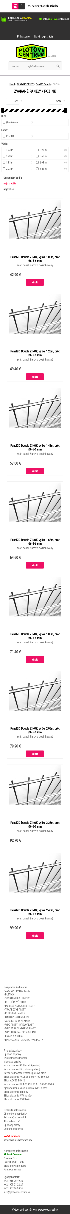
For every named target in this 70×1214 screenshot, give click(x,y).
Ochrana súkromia (13, 1128)
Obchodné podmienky (15, 1113)
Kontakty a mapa (12, 1169)
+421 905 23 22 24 (13, 1184)
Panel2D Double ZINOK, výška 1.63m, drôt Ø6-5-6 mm (35, 542)
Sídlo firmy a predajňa (15, 1165)
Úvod (12, 84)
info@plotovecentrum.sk (17, 1192)
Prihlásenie (23, 36)
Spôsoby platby (12, 1125)
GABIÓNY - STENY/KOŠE (17, 1017)
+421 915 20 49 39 (13, 1180)
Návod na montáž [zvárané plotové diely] (25, 1072)
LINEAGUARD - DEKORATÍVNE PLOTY (24, 1039)
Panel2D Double (43, 84)
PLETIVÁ (9, 994)
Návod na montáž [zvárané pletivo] (22, 1069)
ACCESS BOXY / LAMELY (17, 1020)
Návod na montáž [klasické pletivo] (22, 1065)
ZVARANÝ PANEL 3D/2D (17, 990)
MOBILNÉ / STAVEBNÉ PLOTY (20, 1005)
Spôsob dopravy (12, 1054)
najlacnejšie (10, 183)
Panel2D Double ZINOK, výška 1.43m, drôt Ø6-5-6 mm (35, 447)
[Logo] (35, 52)
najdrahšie (9, 189)
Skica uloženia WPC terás (17, 1099)
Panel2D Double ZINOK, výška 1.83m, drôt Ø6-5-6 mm (35, 636)
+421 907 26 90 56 (13, 1188)
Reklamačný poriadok (15, 1117)
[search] (58, 66)
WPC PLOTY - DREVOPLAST (19, 1024)
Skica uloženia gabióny (16, 1091)
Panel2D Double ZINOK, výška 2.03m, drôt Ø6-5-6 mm (35, 730)
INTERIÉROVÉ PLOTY (15, 1002)
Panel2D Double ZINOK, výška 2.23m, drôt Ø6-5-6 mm (35, 824)
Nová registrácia (43, 36)
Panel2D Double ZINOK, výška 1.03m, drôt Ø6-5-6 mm (35, 259)
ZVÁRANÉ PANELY (25, 84)
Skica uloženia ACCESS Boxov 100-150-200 (26, 1076)
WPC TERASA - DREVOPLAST (20, 1032)
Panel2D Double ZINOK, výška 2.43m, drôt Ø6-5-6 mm (35, 912)
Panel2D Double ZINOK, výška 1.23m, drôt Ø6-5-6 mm (35, 353)
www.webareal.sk (48, 1209)
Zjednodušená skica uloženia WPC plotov (25, 1088)
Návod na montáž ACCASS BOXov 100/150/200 (29, 1084)
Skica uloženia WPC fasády (18, 1095)
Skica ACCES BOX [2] (14, 1080)
